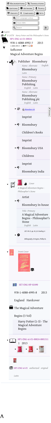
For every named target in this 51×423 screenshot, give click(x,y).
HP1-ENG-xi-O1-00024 (21, 39)
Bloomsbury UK (30, 109)
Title (28, 210)
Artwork (27, 8)
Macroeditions (17, 3)
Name (29, 65)
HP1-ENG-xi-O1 (21, 368)
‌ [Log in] (45, 28)
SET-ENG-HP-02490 (28, 284)
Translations (37, 3)
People (41, 8)
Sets (41, 13)
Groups (13, 13)
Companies (28, 13)
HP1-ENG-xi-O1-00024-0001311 (33, 339)
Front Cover (23, 251)
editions (13, 8)
